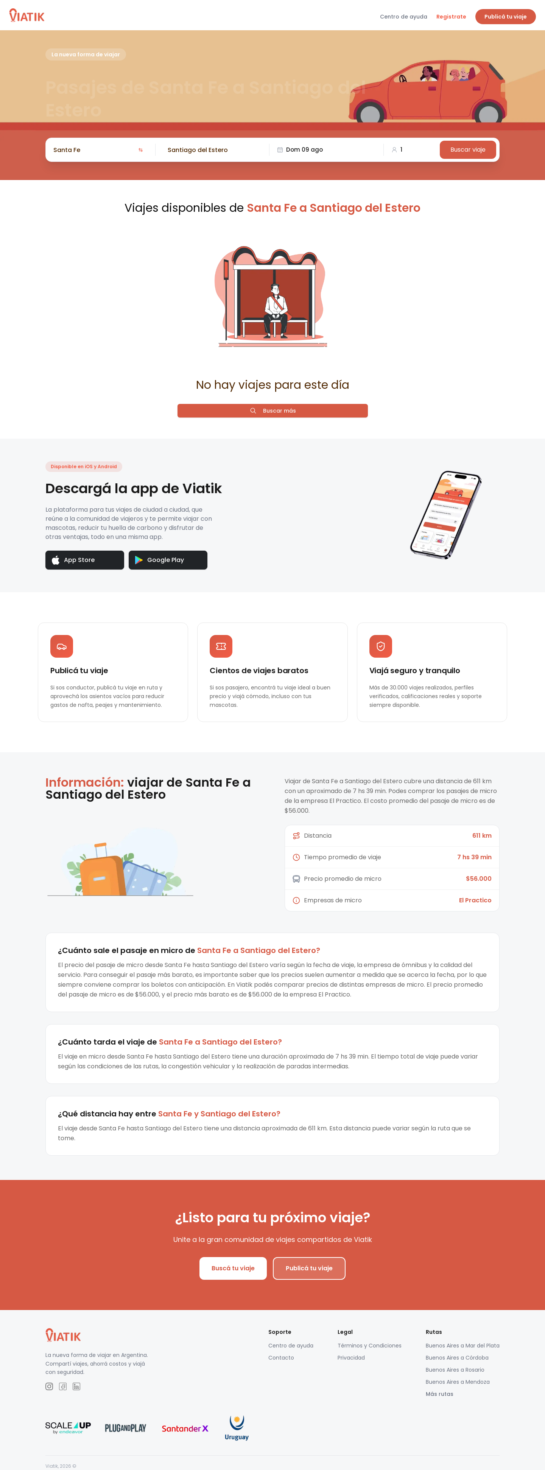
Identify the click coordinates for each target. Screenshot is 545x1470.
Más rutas (439, 1394)
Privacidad (351, 1357)
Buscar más (272, 410)
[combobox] (94, 149)
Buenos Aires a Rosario (455, 1370)
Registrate (451, 16)
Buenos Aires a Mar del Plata (463, 1345)
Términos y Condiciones (370, 1345)
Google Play (159, 560)
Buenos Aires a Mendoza (458, 1382)
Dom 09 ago (300, 150)
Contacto (281, 1357)
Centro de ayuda (403, 16)
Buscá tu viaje (233, 1268)
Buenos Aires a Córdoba (457, 1357)
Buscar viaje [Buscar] (468, 149)
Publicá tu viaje (505, 16)
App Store (73, 560)
